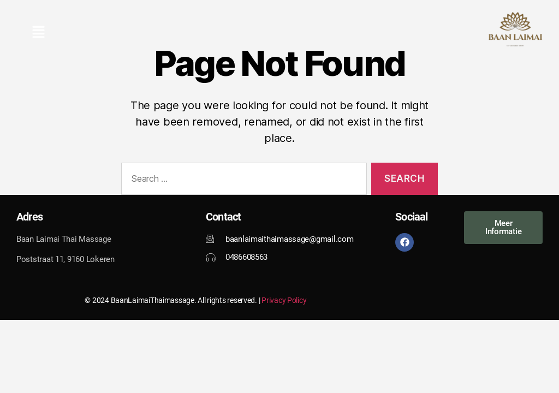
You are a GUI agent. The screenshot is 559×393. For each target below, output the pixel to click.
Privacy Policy (283, 300)
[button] (38, 33)
